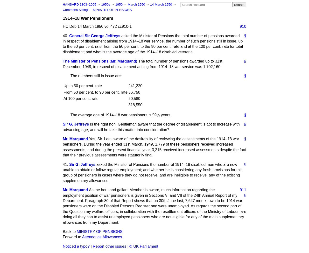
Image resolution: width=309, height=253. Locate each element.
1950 (119, 4)
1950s (106, 4)
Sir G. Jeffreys (76, 124)
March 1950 (137, 4)
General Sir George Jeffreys (94, 36)
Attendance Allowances (102, 237)
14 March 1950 (161, 4)
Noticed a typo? (76, 246)
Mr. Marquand (75, 139)
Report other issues (109, 246)
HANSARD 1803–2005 (79, 4)
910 (243, 26)
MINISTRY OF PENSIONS (112, 10)
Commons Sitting (76, 10)
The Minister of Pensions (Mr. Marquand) (100, 61)
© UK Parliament (143, 246)
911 (243, 190)
